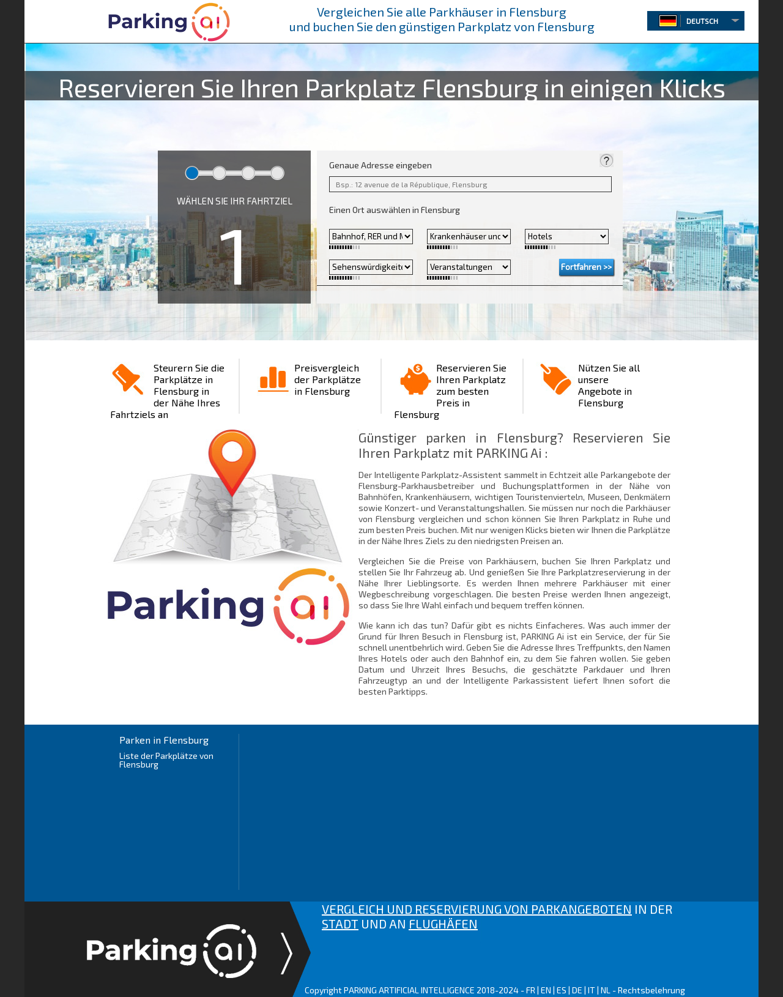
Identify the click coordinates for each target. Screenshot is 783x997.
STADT (340, 923)
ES (561, 990)
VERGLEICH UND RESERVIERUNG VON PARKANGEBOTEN (477, 909)
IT (591, 990)
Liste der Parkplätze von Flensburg (166, 759)
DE (577, 990)
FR (530, 990)
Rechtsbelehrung (651, 990)
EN (546, 990)
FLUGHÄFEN (443, 923)
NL (605, 990)
